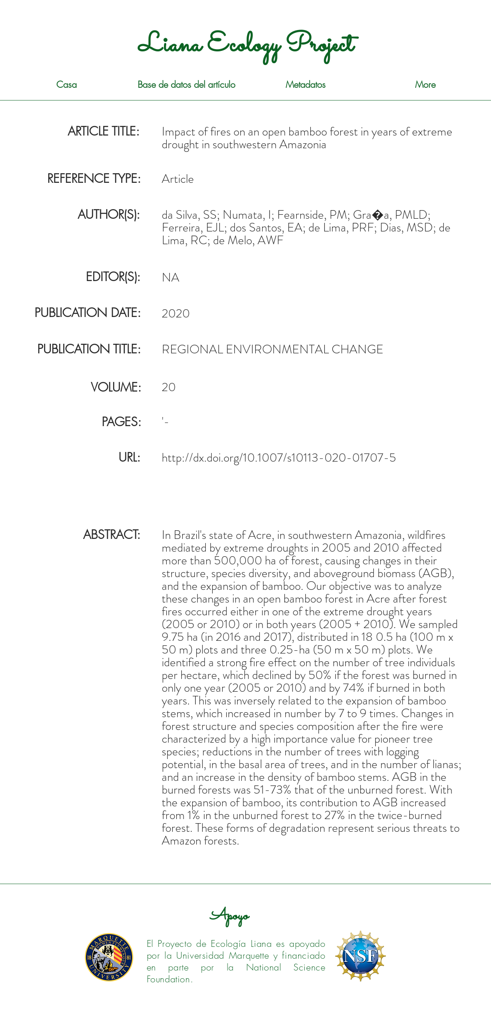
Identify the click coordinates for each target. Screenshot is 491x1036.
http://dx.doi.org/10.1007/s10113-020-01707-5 (279, 457)
